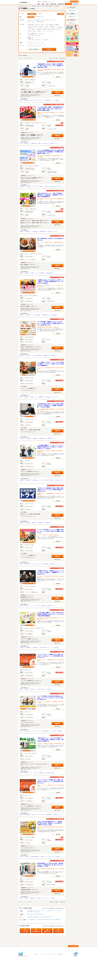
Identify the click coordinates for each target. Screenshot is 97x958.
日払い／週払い (38, 35)
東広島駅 (50, 916)
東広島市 (40, 914)
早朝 (29, 42)
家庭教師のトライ (51, 438)
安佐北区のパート (23, 355)
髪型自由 (34, 31)
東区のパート (22, 772)
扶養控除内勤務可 (31, 24)
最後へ (31, 58)
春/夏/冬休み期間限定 (39, 21)
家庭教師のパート (36, 438)
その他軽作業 (29, 911)
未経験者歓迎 (39, 29)
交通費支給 (57, 24)
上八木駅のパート (28, 689)
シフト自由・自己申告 (44, 39)
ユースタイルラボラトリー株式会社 (54, 856)
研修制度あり (51, 24)
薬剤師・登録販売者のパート (36, 856)
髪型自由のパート (44, 605)
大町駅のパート (28, 355)
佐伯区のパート (22, 231)
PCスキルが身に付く (31, 29)
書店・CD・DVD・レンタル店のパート (39, 814)
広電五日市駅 (39, 916)
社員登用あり (41, 26)
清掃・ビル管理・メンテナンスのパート (38, 100)
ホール (36, 910)
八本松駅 (43, 916)
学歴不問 (44, 29)
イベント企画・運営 (35, 911)
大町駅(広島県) (29, 916)
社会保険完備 (35, 26)
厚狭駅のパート (30, 186)
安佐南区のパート (23, 314)
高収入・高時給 (31, 35)
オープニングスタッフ (59, 26)
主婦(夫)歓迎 (50, 29)
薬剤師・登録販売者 (30, 910)
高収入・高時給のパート (44, 647)
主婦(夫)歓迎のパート (49, 814)
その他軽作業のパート (35, 231)
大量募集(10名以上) (31, 27)
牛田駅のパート (27, 605)
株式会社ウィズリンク (51, 605)
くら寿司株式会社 (54, 314)
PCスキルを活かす (39, 27)
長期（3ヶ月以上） (31, 21)
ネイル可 (48, 31)
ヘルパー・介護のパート (34, 772)
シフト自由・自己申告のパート (41, 689)
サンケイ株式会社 (56, 100)
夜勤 (42, 42)
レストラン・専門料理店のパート (37, 355)
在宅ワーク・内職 (45, 24)
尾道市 (37, 914)
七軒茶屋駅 (35, 916)
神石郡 (43, 914)
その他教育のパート (36, 647)
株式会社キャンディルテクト (52, 231)
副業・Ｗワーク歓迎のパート (50, 480)
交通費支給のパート (41, 522)
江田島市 (31, 914)
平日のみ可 (37, 39)
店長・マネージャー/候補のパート (39, 186)
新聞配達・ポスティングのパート (39, 480)
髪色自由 (29, 31)
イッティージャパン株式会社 (53, 647)
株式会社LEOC (54, 355)
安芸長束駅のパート (28, 563)
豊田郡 (28, 914)
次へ (28, 58)
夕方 (37, 42)
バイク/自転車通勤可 (59, 27)
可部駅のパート (27, 143)
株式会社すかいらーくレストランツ (52, 396)
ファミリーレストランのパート (37, 563)
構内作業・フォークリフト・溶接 (54, 910)
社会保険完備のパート (46, 563)
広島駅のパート (28, 856)
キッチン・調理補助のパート (37, 314)
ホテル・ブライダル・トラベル (43, 910)
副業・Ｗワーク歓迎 (56, 29)
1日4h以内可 (38, 24)
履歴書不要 (52, 26)
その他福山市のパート (23, 186)
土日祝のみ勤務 (31, 39)
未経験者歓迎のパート (48, 100)
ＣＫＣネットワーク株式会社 (50, 898)
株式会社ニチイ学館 (50, 772)
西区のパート (22, 100)
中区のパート (22, 143)
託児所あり (47, 26)
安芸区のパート (22, 814)
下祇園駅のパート (29, 314)
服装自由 (39, 31)
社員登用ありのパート (43, 772)
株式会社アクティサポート (54, 143)
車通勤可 (52, 27)
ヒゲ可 (52, 31)
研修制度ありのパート (46, 314)
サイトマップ (67, 1)
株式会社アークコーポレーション (57, 186)
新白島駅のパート (28, 100)
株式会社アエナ (49, 689)
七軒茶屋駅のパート (29, 438)
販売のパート (33, 689)
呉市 (34, 914)
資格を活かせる (46, 27)
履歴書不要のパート (42, 396)
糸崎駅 (47, 916)
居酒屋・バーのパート (35, 396)
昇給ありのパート (46, 143)
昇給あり (29, 26)
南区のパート (22, 396)
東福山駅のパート (28, 231)
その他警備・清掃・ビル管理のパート (36, 143)
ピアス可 (43, 31)
